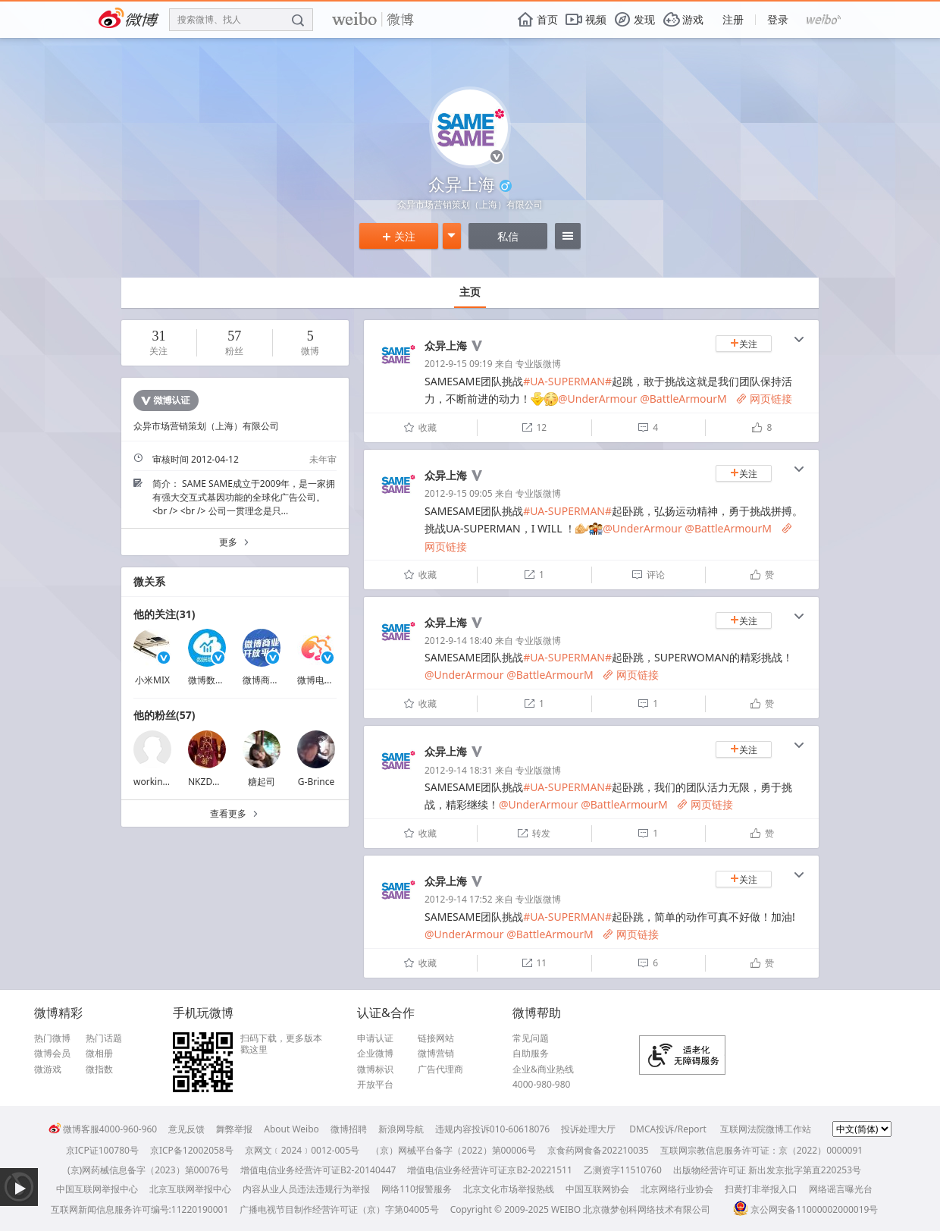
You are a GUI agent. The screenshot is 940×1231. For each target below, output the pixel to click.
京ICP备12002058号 (191, 1150)
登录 (777, 19)
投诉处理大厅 (588, 1129)
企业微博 (375, 1053)
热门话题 (104, 1038)
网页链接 (764, 398)
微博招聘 (349, 1129)
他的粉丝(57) (164, 715)
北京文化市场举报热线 (508, 1188)
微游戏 (47, 1069)
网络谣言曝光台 (841, 1188)
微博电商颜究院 (329, 680)
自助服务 (530, 1053)
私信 (508, 236)
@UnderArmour (597, 398)
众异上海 (446, 345)
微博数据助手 (215, 680)
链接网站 (436, 1038)
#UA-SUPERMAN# (567, 381)
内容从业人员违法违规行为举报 (306, 1188)
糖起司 (261, 781)
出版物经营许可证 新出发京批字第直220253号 (767, 1169)
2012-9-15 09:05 (459, 493)
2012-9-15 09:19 (459, 363)
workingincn (159, 781)
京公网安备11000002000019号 (805, 1209)
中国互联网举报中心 (97, 1188)
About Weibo (291, 1129)
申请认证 (375, 1038)
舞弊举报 (234, 1129)
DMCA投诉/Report (668, 1129)
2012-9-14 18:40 (459, 640)
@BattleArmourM (683, 398)
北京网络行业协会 (677, 1188)
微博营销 (436, 1053)
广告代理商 (440, 1069)
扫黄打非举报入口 (761, 1188)
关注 (398, 236)
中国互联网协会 (597, 1188)
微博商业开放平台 (279, 680)
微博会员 (52, 1053)
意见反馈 (186, 1129)
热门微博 (52, 1038)
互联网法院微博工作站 (765, 1129)
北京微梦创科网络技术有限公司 (646, 1209)
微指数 (99, 1069)
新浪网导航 (401, 1129)
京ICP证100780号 (102, 1150)
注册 (733, 19)
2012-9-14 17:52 (459, 899)
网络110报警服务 (416, 1188)
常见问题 (530, 1038)
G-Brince (316, 781)
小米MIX (152, 680)
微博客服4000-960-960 (103, 1129)
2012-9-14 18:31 (459, 770)
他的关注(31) (164, 614)
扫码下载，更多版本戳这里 (281, 1044)
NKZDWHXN (214, 781)
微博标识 (375, 1069)
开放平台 (375, 1085)
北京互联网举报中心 (190, 1188)
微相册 (99, 1053)
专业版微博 (538, 363)
